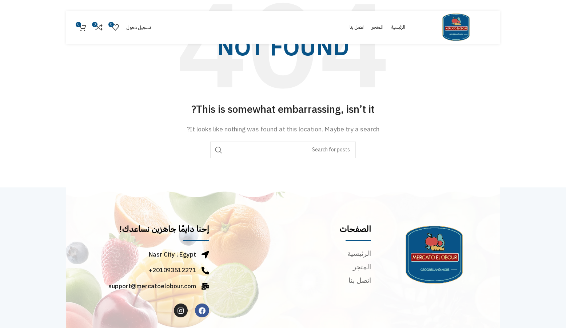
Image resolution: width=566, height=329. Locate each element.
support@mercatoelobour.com (152, 286)
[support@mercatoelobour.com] (205, 286)
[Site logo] (456, 27)
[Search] (283, 150)
